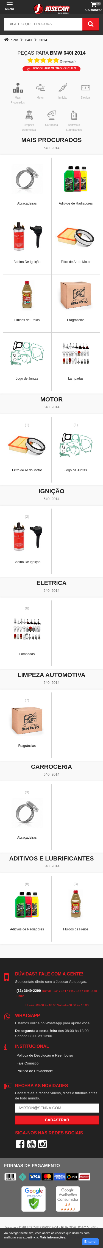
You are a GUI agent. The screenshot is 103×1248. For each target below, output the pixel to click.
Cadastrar (57, 1120)
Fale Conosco (27, 1063)
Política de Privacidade (34, 1071)
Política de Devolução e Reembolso (44, 1055)
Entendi (90, 1242)
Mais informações (52, 1237)
